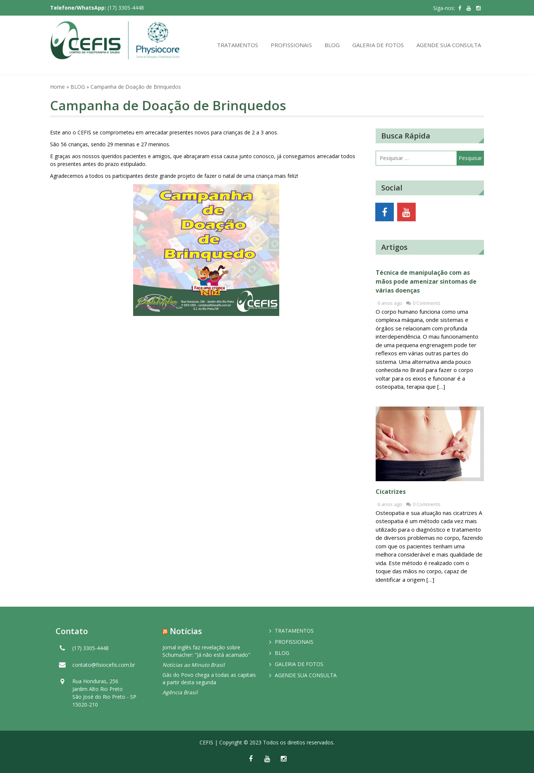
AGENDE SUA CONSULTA (448, 45)
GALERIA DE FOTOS (378, 45)
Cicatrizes (391, 491)
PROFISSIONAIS (291, 45)
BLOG (332, 45)
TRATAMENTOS (237, 45)
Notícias (186, 630)
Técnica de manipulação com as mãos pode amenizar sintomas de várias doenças (426, 281)
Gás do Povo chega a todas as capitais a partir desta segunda (209, 678)
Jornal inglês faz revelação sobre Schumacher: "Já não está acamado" (206, 651)
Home (57, 86)
